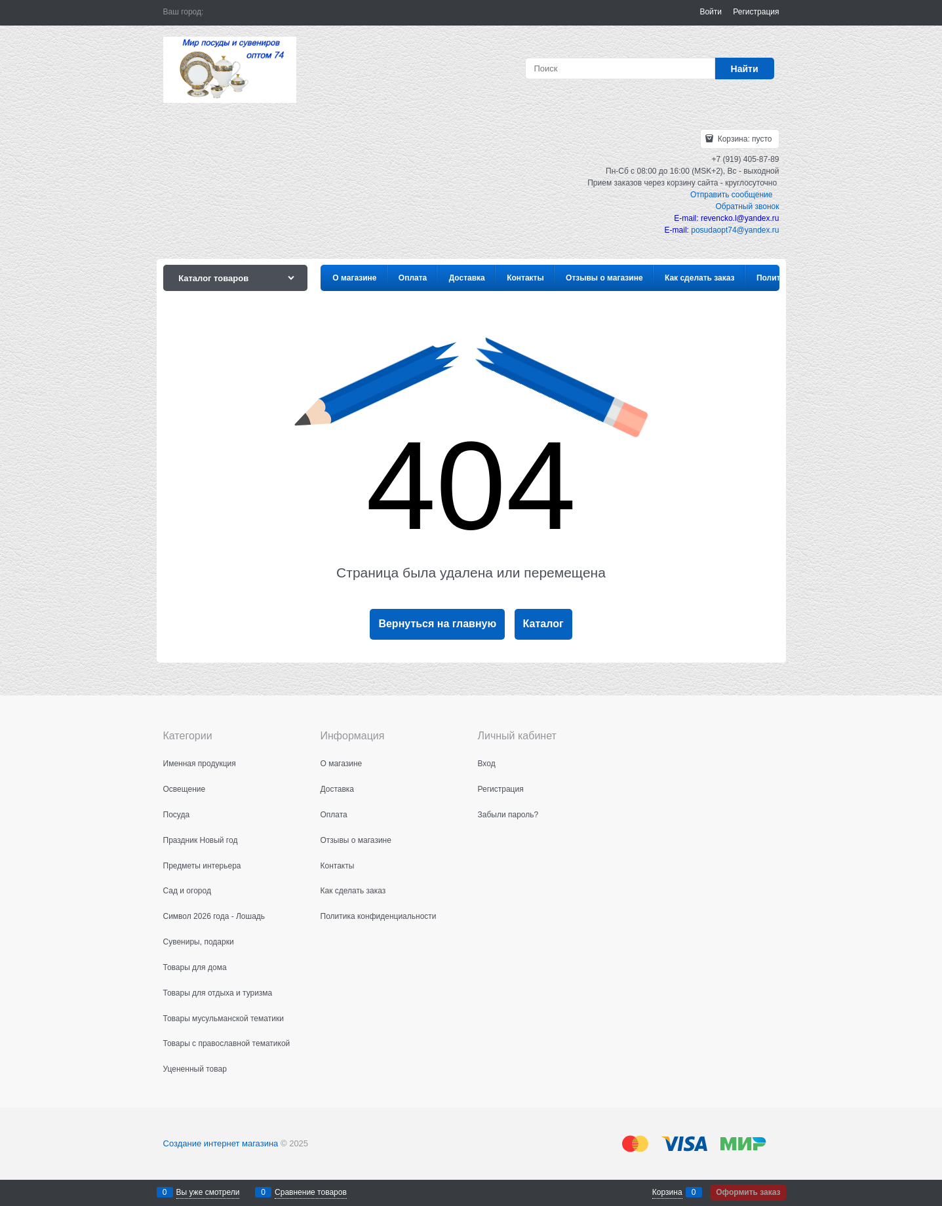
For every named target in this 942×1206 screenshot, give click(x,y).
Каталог (543, 623)
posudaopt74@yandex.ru (735, 230)
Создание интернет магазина (221, 1143)
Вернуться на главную (437, 623)
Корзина (667, 1192)
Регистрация (756, 11)
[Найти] (744, 68)
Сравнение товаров (311, 1192)
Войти (710, 11)
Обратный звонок (747, 206)
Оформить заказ (748, 1192)
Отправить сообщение (731, 194)
